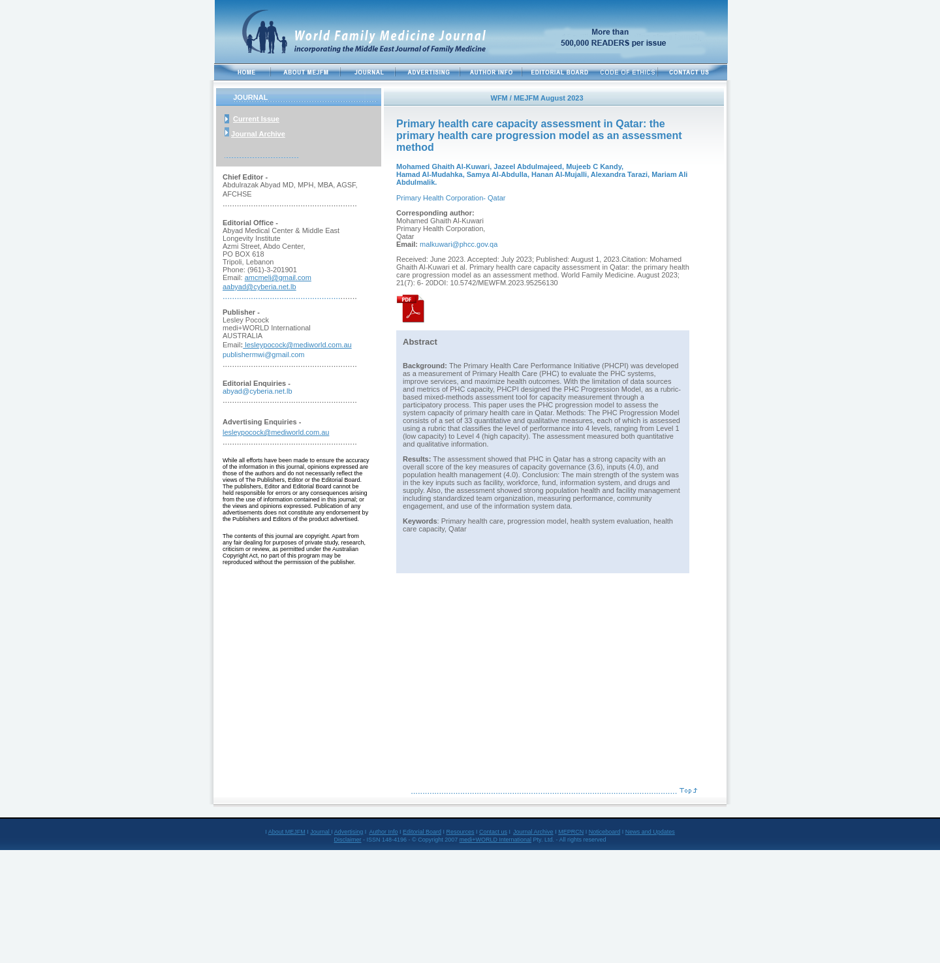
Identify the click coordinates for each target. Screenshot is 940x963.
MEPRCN (571, 832)
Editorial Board (422, 832)
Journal (320, 832)
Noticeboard (605, 832)
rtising (355, 832)
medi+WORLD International (495, 839)
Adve (341, 832)
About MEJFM (287, 832)
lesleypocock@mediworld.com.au (297, 345)
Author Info (383, 832)
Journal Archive (258, 134)
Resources (460, 832)
